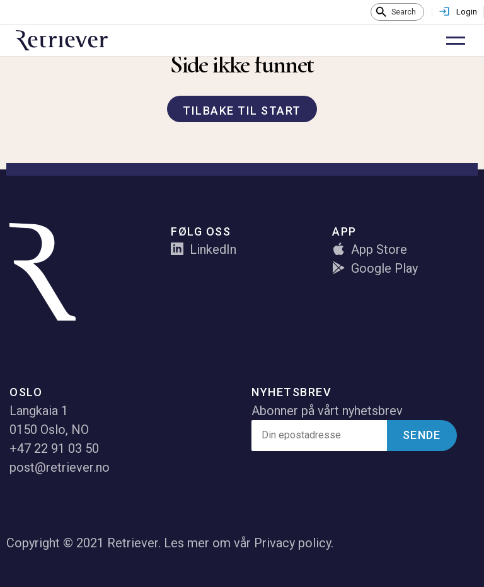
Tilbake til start (242, 110)
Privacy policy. (293, 542)
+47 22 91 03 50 (54, 448)
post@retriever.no (59, 467)
